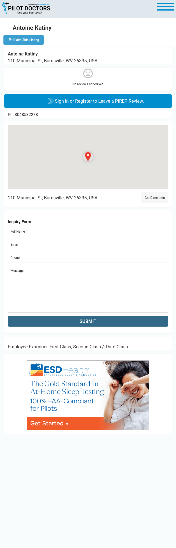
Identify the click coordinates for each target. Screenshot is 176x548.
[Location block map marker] (88, 157)
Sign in (62, 101)
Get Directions (155, 198)
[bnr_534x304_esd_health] (88, 395)
